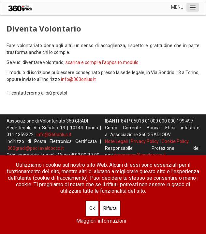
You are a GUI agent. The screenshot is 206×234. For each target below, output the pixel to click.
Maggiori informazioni (101, 221)
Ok (92, 208)
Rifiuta (110, 208)
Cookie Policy (175, 141)
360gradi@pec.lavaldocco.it (35, 148)
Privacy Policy (145, 141)
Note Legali (116, 141)
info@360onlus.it (78, 79)
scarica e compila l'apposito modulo (102, 62)
